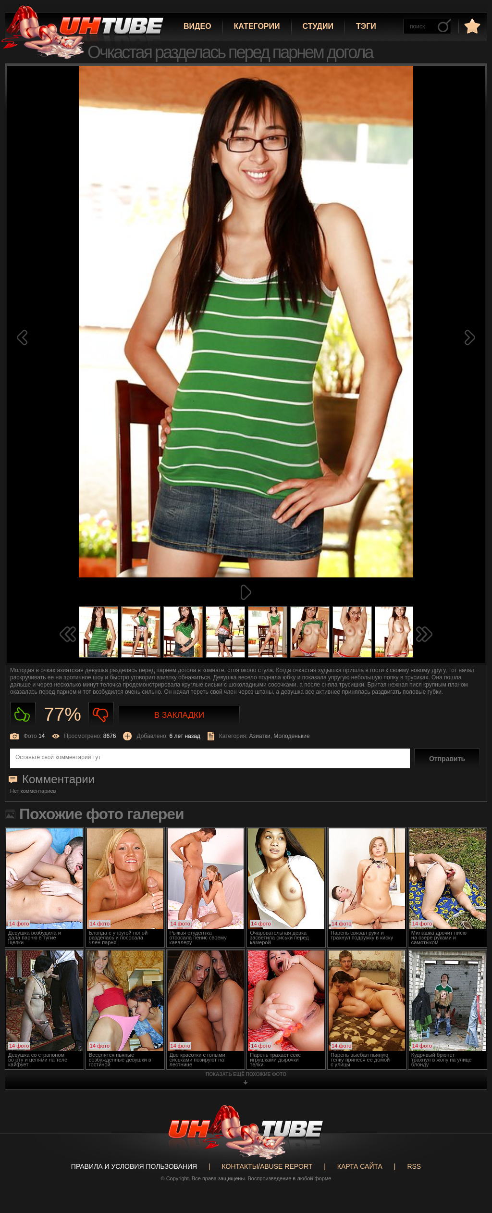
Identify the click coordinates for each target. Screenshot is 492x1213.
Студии (318, 26)
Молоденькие (291, 736)
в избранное (471, 26)
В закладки (179, 715)
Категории (257, 26)
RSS (414, 1166)
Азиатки (260, 736)
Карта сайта (359, 1166)
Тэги (366, 26)
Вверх (470, 1137)
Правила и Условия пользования (134, 1166)
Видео (197, 26)
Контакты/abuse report (267, 1166)
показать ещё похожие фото (246, 1074)
